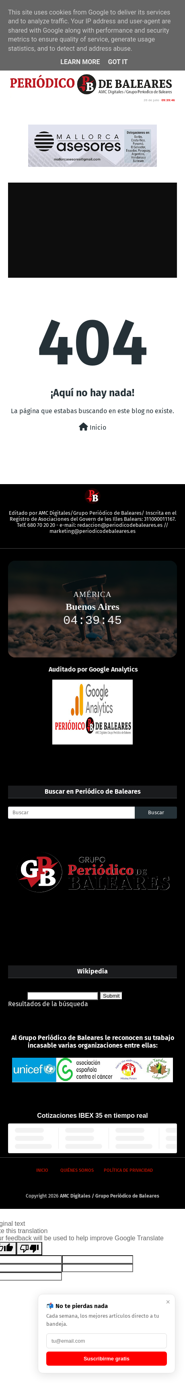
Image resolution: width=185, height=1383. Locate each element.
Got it (117, 62)
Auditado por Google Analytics (93, 669)
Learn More (80, 62)
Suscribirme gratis (107, 1359)
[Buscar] (71, 813)
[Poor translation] (29, 1248)
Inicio (92, 427)
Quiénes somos (77, 1170)
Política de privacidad (128, 1170)
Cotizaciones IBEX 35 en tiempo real (92, 1115)
